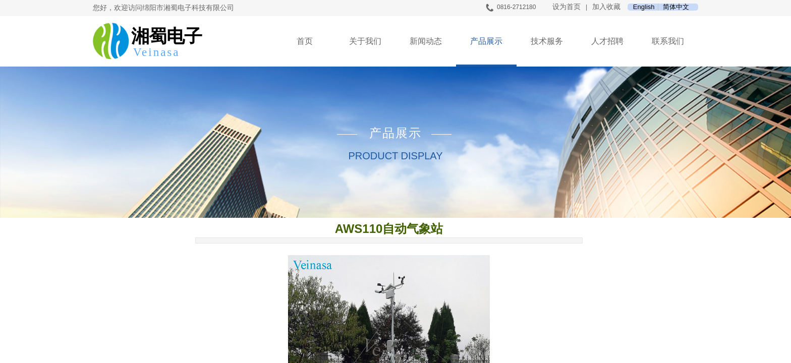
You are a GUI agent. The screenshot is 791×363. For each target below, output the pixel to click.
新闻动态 (426, 41)
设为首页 (566, 7)
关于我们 (365, 41)
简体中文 (676, 7)
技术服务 (547, 41)
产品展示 (486, 41)
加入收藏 (606, 7)
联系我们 (668, 41)
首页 (305, 41)
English (644, 7)
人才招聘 (607, 41)
